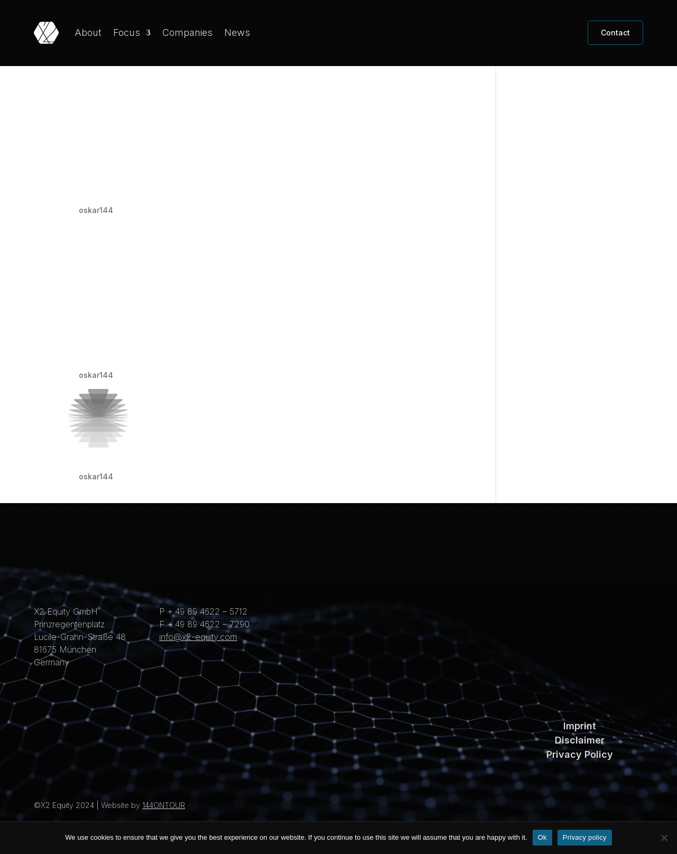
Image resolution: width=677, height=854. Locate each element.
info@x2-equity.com (198, 654)
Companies (187, 32)
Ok (542, 837)
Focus (126, 32)
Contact (615, 32)
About (88, 32)
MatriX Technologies (136, 374)
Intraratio (98, 209)
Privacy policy (585, 837)
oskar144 (96, 228)
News (237, 32)
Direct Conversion (127, 476)
